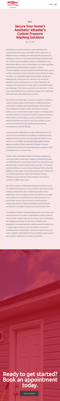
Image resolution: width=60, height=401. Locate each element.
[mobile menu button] (55, 4)
